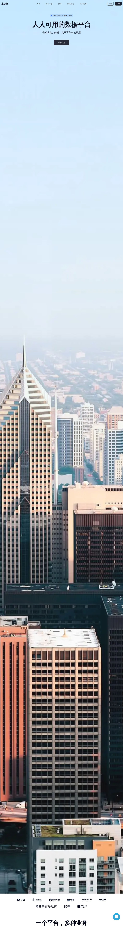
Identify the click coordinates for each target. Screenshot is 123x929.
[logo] (10, 4)
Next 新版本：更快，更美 (61, 16)
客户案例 (83, 4)
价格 (60, 4)
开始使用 (61, 42)
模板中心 (70, 4)
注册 (118, 3)
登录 (110, 3)
